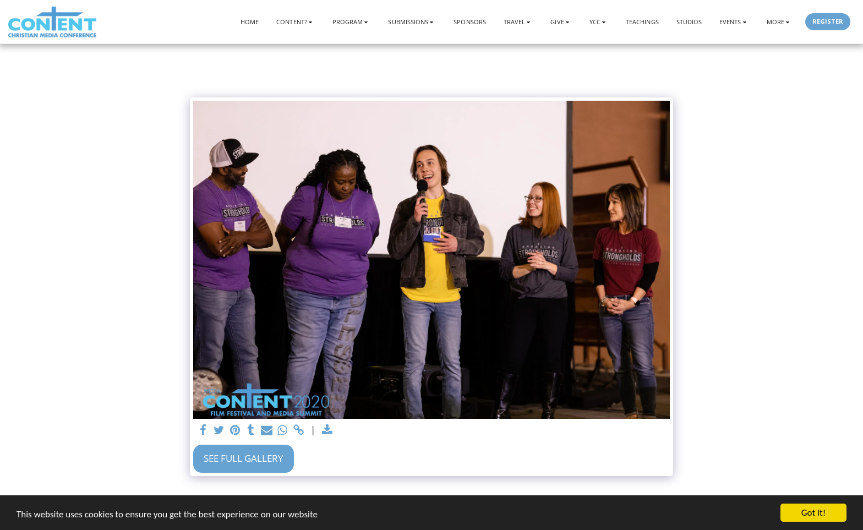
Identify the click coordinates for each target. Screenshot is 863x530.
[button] (295, 21)
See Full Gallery (243, 458)
